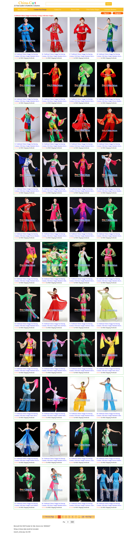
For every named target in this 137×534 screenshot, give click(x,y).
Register (118, 13)
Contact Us (57, 9)
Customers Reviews (110, 9)
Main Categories (23, 9)
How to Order (75, 9)
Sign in (106, 13)
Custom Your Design (40, 9)
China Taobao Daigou (92, 9)
